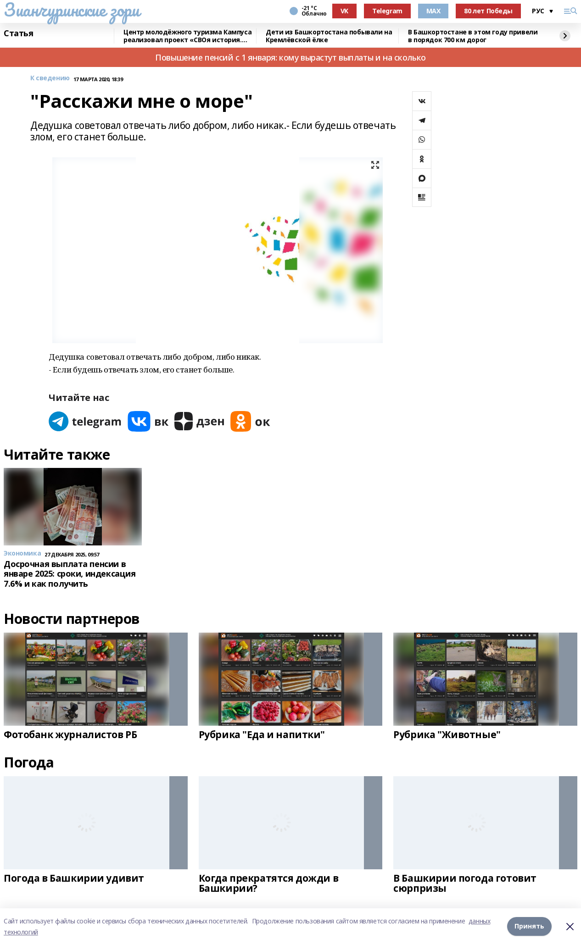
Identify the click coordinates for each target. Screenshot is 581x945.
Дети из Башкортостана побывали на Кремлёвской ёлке (329, 36)
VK (344, 10)
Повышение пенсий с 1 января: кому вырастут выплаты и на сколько (290, 57)
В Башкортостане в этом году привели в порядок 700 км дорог (472, 36)
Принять (529, 926)
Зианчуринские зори (71, 9)
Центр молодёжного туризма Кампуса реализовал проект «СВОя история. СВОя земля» (187, 36)
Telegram (387, 10)
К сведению (50, 78)
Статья (18, 33)
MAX (433, 10)
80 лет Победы (488, 10)
